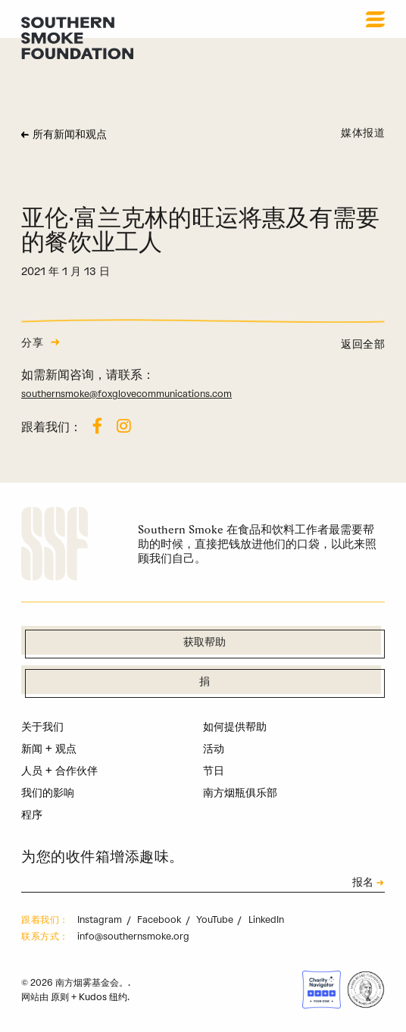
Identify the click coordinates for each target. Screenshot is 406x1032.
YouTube (216, 919)
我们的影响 (47, 792)
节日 (213, 770)
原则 (60, 996)
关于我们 (42, 726)
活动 (213, 748)
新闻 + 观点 (49, 748)
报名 (362, 883)
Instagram (100, 919)
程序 (31, 814)
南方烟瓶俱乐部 (240, 792)
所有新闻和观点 (70, 135)
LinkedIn (266, 919)
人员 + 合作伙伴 (59, 770)
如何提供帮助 (235, 726)
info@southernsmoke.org (133, 936)
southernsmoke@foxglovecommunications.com (126, 393)
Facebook (160, 919)
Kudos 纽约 (103, 996)
